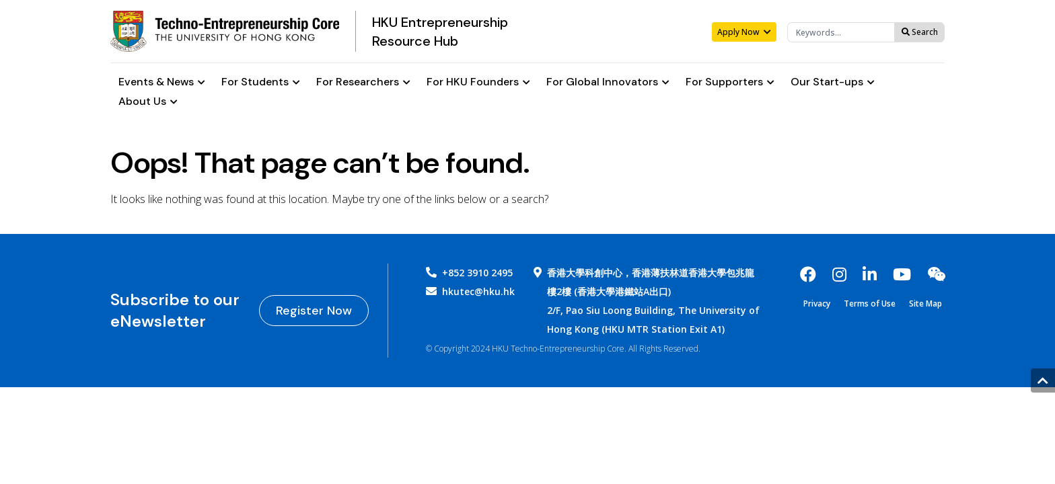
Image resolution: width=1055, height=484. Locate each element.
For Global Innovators (607, 82)
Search (920, 32)
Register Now (314, 310)
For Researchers (363, 82)
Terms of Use (870, 303)
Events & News (161, 82)
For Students (260, 82)
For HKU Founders (478, 82)
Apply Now (744, 32)
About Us (148, 102)
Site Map (925, 303)
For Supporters (730, 82)
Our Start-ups (833, 82)
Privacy (816, 303)
